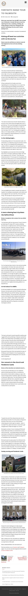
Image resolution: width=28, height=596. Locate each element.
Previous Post (7, 559)
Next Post (20, 558)
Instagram (22, 547)
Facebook (15, 547)
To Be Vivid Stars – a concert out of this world (12, 581)
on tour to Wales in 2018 (7, 550)
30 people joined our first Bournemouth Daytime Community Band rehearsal (13, 572)
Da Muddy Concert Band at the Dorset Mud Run (13, 575)
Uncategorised (15, 16)
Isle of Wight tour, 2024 (7, 584)
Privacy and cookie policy (14, 593)
